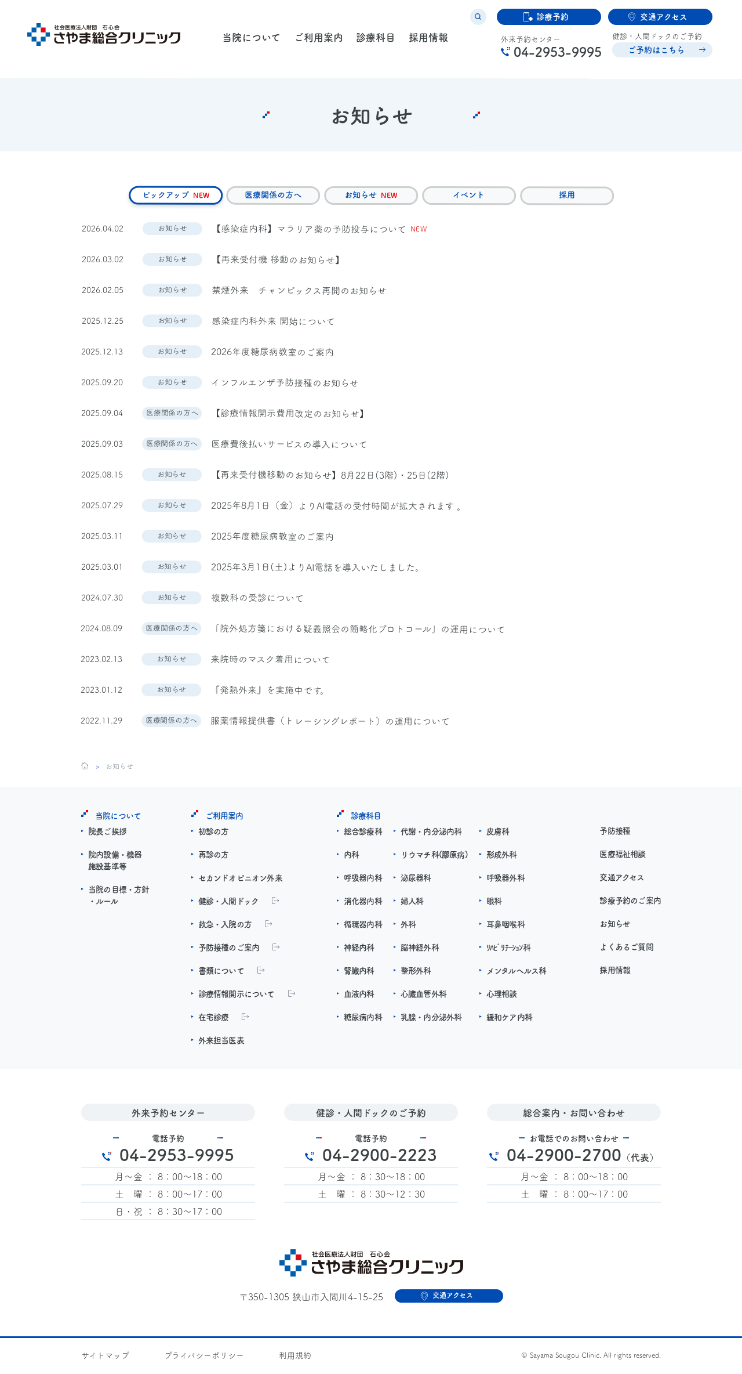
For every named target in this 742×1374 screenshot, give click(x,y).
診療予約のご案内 (630, 902)
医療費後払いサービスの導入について (289, 446)
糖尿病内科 (363, 1019)
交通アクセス (621, 879)
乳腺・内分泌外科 (431, 1019)
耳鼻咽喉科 (505, 926)
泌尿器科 (416, 879)
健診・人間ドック (228, 903)
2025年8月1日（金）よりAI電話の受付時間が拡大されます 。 (338, 508)
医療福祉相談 (622, 856)
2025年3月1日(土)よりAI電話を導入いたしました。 (317, 569)
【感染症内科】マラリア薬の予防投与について (309, 230)
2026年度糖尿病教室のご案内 (273, 353)
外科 (408, 926)
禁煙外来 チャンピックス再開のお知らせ (299, 292)
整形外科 (416, 972)
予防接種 (614, 832)
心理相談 (501, 995)
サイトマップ (105, 1357)
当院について (250, 42)
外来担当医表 (221, 1042)
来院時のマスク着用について (271, 661)
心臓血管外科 (423, 995)
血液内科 (359, 995)
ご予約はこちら (652, 54)
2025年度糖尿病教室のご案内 (272, 538)
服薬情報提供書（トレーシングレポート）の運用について (330, 723)
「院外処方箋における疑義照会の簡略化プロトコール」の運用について (358, 631)
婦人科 (412, 903)
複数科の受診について (257, 599)
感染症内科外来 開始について (273, 323)
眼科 (493, 903)
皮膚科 (498, 833)
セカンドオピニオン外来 (240, 879)
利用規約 (295, 1357)
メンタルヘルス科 (516, 972)
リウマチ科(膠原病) (434, 856)
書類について (221, 972)
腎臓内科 (359, 972)
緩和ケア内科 (509, 1019)
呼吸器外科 (505, 879)
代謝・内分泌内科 (431, 833)
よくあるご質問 (626, 948)
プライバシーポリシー (204, 1357)
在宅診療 (213, 1019)
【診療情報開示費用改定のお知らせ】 (290, 415)
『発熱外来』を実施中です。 (270, 692)
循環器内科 (363, 926)
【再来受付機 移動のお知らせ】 (278, 261)
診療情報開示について (236, 995)
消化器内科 (363, 903)
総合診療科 (363, 833)
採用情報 (425, 42)
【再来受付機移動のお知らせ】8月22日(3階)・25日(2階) (330, 477)
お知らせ (614, 925)
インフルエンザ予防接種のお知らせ (285, 384)
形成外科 (501, 856)
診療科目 (373, 42)
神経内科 (359, 949)
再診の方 (213, 856)
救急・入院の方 (225, 926)
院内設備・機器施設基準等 (114, 862)
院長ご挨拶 (107, 833)
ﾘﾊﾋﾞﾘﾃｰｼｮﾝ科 (508, 949)
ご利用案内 (316, 42)
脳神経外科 (420, 949)
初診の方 (213, 833)
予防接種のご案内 (229, 949)
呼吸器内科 (363, 879)
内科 (351, 856)
